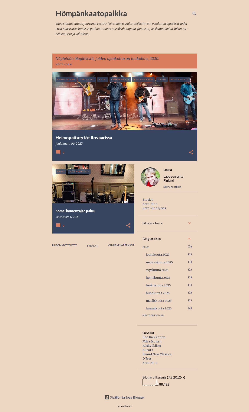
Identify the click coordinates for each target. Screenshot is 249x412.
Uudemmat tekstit (64, 245)
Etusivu (92, 246)
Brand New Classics (156, 354)
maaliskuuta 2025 (159, 301)
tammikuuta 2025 (159, 308)
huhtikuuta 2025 (158, 293)
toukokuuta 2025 (158, 285)
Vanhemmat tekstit (121, 245)
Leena (167, 169)
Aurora (147, 350)
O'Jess (146, 358)
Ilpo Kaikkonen (153, 337)
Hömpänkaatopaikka (91, 13)
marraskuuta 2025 (159, 262)
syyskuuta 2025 (157, 270)
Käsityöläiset (151, 346)
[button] (191, 153)
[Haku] (194, 14)
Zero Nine (149, 204)
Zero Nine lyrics (154, 208)
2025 (146, 247)
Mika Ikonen (151, 341)
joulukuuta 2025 (158, 255)
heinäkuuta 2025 (158, 278)
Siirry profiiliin (172, 187)
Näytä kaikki (64, 64)
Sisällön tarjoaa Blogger (124, 397)
